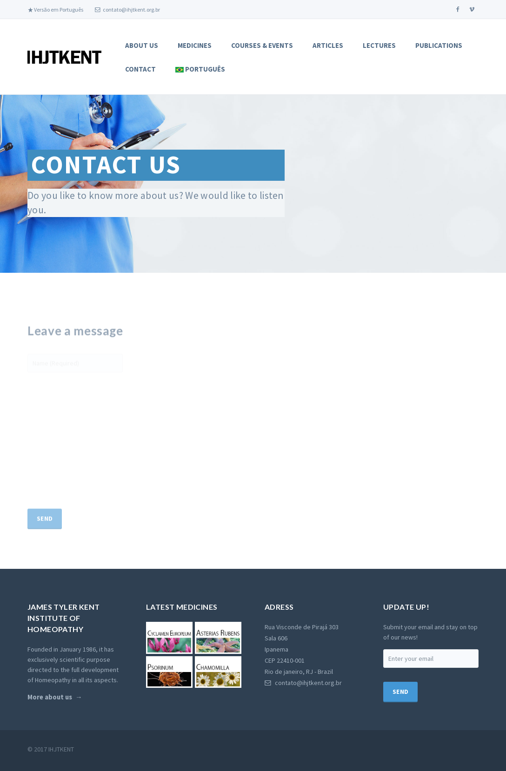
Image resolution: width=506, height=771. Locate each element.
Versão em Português (55, 9)
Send (45, 541)
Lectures (379, 45)
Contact (140, 69)
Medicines (195, 45)
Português (200, 69)
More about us (49, 715)
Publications (438, 45)
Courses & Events (262, 45)
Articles (328, 45)
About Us (141, 45)
